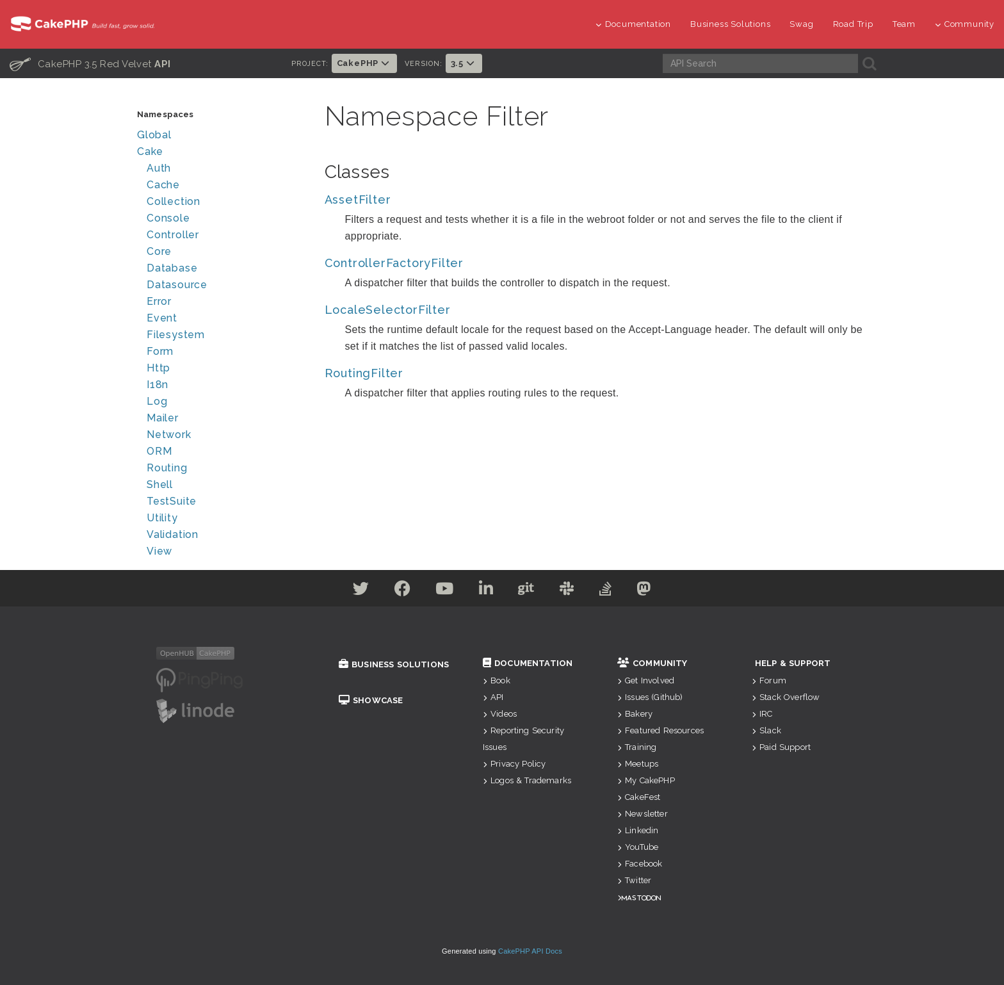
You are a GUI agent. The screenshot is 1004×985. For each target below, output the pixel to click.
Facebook (639, 863)
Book (496, 680)
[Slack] (569, 590)
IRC (762, 714)
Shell (160, 484)
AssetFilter (358, 199)
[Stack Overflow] (609, 590)
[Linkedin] (486, 590)
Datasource (177, 285)
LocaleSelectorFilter (388, 309)
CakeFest (638, 797)
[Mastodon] (648, 590)
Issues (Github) (650, 697)
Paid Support (781, 747)
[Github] (527, 590)
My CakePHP (646, 780)
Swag (801, 24)
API (493, 697)
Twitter (634, 880)
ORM (159, 451)
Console (168, 218)
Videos (500, 714)
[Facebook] (399, 590)
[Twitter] (356, 590)
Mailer (163, 418)
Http (158, 368)
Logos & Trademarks (527, 780)
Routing (167, 468)
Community (964, 24)
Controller (173, 235)
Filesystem (176, 335)
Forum (769, 680)
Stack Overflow (786, 697)
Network (169, 434)
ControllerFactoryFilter (394, 263)
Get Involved (645, 680)
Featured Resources (660, 730)
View (159, 551)
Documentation (633, 24)
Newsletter (642, 813)
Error (159, 301)
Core (159, 251)
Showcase (371, 700)
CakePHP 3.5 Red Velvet (90, 63)
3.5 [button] (464, 63)
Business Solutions (730, 24)
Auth (159, 168)
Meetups (637, 764)
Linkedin (637, 830)
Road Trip (853, 24)
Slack (766, 730)
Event (162, 318)
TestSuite (172, 501)
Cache (163, 185)
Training (636, 747)
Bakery (634, 714)
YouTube (637, 847)
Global (154, 135)
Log (157, 401)
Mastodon (641, 897)
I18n (157, 385)
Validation (172, 534)
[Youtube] (443, 590)
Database (172, 268)
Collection (173, 201)
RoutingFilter (364, 373)
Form (160, 351)
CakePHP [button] (364, 63)
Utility (162, 518)
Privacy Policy (514, 764)
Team (904, 24)
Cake (150, 151)
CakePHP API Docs (530, 951)
